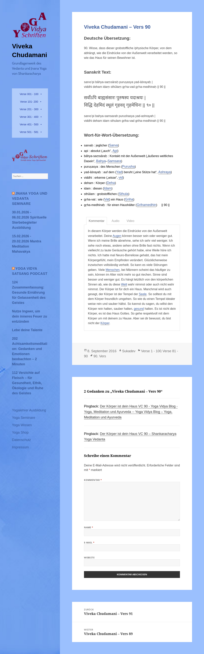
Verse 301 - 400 (29, 116)
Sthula (123, 194)
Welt (124, 284)
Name (88, 527)
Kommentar (93, 480)
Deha (111, 183)
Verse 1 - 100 (151, 351)
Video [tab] (130, 220)
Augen (117, 235)
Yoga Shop (20, 432)
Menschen (113, 269)
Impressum (20, 447)
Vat (106, 199)
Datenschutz (21, 440)
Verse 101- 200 (29, 101)
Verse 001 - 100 (29, 94)
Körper (104, 323)
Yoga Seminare (23, 418)
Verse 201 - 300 (29, 109)
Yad (119, 172)
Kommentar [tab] (96, 220)
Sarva (113, 145)
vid (120, 177)
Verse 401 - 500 (29, 124)
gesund (139, 308)
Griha (129, 199)
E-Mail (89, 542)
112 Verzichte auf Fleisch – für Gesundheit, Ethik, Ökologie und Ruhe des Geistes (27, 383)
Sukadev (128, 351)
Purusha (128, 166)
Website (89, 557)
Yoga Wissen (22, 425)
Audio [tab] (115, 220)
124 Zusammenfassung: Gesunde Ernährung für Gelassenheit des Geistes (29, 292)
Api (114, 151)
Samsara (114, 161)
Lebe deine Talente (27, 330)
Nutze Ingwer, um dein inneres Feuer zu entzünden (29, 316)
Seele (143, 294)
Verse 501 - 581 (29, 132)
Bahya (101, 161)
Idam (107, 188)
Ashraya (164, 172)
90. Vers (99, 356)
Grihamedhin (146, 205)
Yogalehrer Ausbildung (29, 410)
